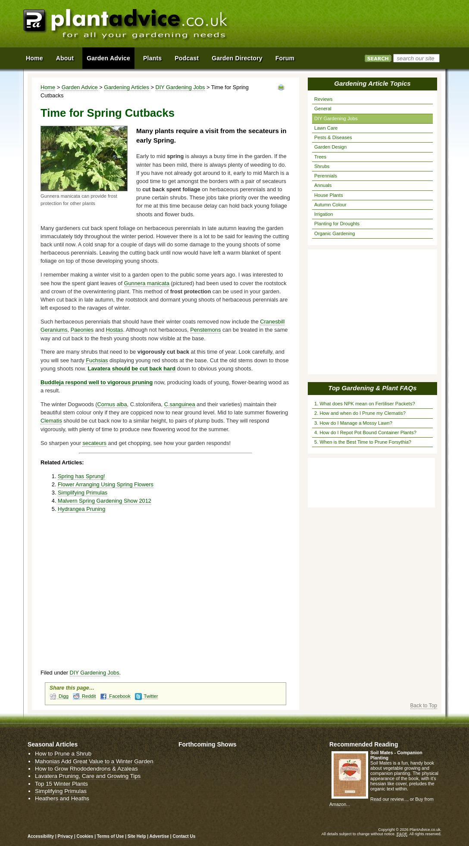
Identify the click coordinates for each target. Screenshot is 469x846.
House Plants (328, 195)
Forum (285, 58)
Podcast (187, 58)
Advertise (159, 836)
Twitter (146, 696)
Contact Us (183, 836)
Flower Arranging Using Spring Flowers (105, 484)
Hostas (114, 330)
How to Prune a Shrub (63, 753)
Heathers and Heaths (62, 798)
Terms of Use (110, 836)
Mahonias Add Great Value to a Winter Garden (94, 761)
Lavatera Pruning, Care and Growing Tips (88, 776)
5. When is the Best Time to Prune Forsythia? (362, 442)
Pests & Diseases (333, 137)
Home (48, 87)
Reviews (323, 99)
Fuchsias (97, 360)
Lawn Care (326, 128)
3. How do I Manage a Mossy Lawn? (353, 423)
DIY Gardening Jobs (180, 87)
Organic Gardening (334, 233)
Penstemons (205, 330)
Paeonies (82, 330)
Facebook (115, 696)
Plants (152, 58)
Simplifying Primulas (82, 492)
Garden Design (330, 146)
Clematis (51, 420)
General (322, 108)
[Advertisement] (346, 25)
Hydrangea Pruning (81, 509)
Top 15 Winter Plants (61, 784)
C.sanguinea (179, 404)
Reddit (84, 696)
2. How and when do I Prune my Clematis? (360, 413)
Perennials (325, 175)
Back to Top (423, 706)
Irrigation (323, 214)
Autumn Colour (330, 204)
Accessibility (41, 836)
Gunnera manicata (146, 283)
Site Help (137, 836)
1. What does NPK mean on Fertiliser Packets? (364, 403)
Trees (320, 156)
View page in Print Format (281, 87)
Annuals (322, 185)
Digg (59, 696)
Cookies (85, 836)
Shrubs (321, 166)
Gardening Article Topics (372, 83)
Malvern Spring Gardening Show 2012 (104, 501)
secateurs (94, 443)
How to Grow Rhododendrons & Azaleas (86, 768)
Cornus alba (112, 404)
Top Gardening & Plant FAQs (372, 388)
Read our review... (388, 799)
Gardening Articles (126, 87)
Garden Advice (80, 87)
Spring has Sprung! (81, 476)
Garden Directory (237, 58)
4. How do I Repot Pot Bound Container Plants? (365, 432)
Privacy (66, 836)
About (65, 58)
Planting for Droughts (337, 223)
